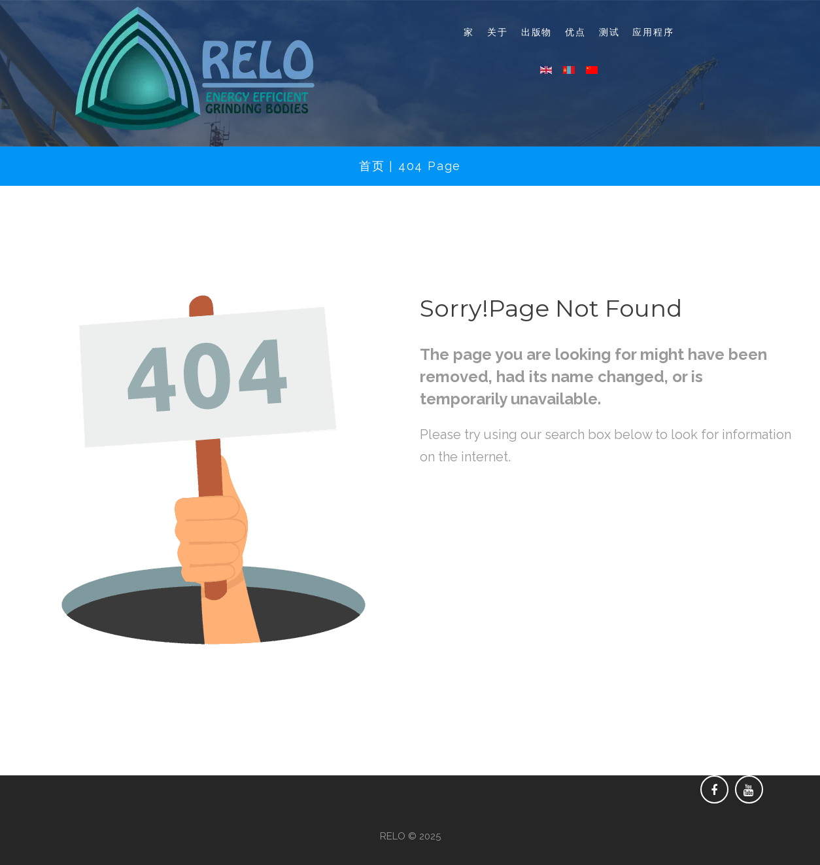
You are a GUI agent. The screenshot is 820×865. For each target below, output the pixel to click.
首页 (372, 166)
